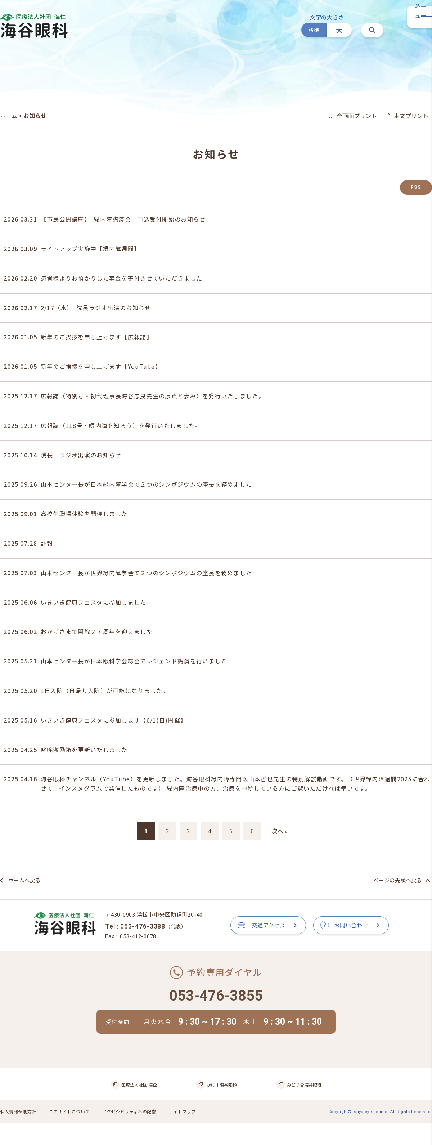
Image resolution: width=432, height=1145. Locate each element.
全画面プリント (357, 115)
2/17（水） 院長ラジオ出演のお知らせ (96, 307)
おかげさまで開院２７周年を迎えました (97, 631)
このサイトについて (74, 1134)
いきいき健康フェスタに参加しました (94, 602)
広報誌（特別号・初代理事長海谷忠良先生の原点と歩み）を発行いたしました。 (153, 396)
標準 (314, 29)
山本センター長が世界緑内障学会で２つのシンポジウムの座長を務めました (146, 572)
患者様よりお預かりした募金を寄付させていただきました (121, 278)
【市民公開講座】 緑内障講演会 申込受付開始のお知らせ (123, 219)
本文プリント (411, 115)
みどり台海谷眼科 (292, 1107)
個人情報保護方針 (19, 1134)
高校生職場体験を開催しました (84, 513)
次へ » (280, 831)
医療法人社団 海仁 (146, 1107)
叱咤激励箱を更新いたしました (84, 749)
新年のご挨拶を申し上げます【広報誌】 (97, 336)
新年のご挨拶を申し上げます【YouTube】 (101, 366)
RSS (416, 187)
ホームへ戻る (24, 880)
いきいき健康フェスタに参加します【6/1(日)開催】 (113, 720)
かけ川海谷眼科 (219, 1107)
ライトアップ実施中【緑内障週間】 (90, 248)
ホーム (8, 115)
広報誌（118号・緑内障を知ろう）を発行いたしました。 (121, 425)
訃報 (47, 543)
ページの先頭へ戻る (397, 880)
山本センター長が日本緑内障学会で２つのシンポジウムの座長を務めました (146, 484)
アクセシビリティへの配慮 (138, 1134)
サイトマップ (194, 1134)
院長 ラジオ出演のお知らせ (81, 455)
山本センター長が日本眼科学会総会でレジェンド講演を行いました (134, 661)
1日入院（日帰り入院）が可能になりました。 (105, 690)
